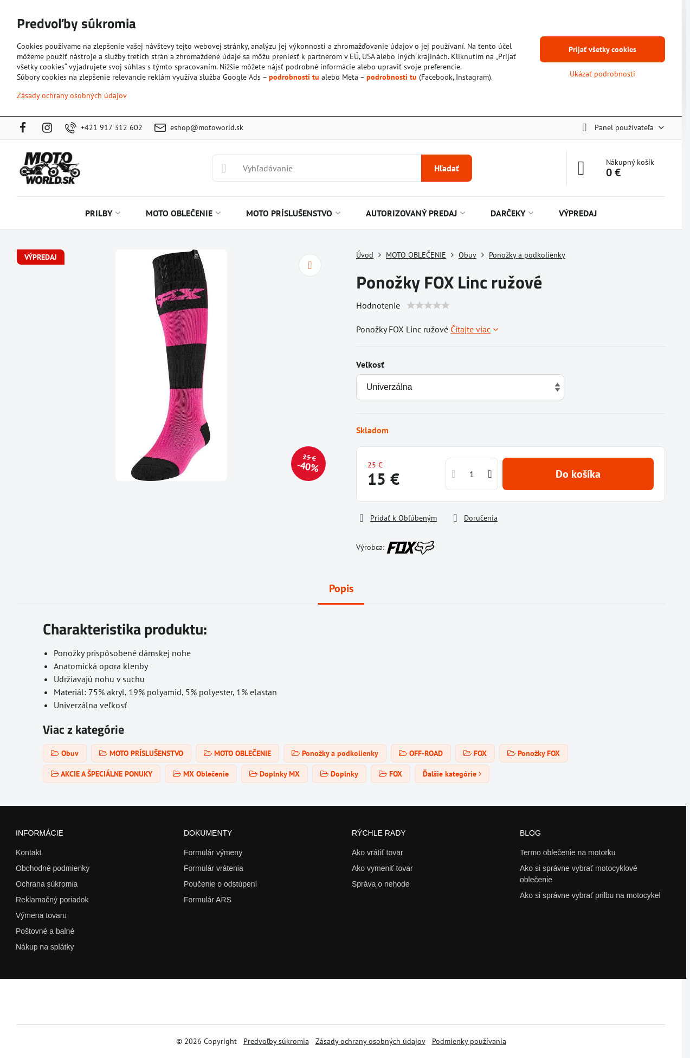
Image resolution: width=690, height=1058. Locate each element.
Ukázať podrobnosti (602, 74)
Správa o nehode (381, 884)
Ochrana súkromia (47, 884)
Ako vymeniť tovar (382, 868)
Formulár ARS (207, 899)
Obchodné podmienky (52, 868)
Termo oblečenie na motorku (568, 852)
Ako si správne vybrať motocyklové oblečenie (578, 874)
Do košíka (578, 474)
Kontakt (28, 852)
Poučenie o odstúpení (220, 884)
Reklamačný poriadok (52, 899)
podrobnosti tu (294, 77)
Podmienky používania (469, 1041)
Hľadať (446, 168)
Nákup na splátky (45, 946)
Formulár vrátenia (213, 868)
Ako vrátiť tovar (377, 852)
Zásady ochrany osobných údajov (370, 1041)
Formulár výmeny (213, 852)
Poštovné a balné (45, 931)
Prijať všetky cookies (602, 49)
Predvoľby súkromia (276, 1041)
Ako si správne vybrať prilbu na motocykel (590, 895)
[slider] (428, 305)
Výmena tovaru (41, 915)
